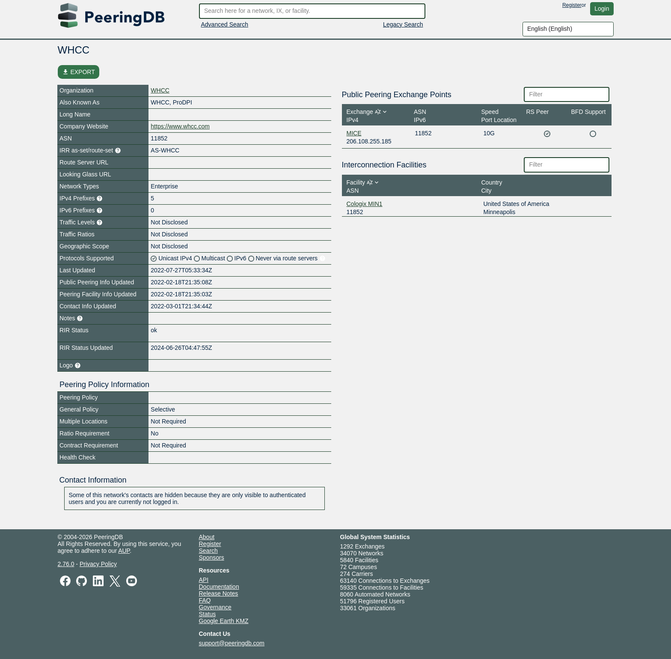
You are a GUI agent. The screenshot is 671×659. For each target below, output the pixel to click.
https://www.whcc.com (180, 126)
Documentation (219, 586)
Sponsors (211, 557)
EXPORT (78, 72)
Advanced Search (225, 24)
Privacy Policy (98, 564)
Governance (215, 607)
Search (208, 550)
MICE (354, 133)
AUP (124, 550)
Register (572, 5)
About (207, 537)
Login (601, 8)
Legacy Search (403, 24)
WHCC (160, 90)
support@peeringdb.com (232, 643)
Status (207, 614)
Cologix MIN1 (365, 203)
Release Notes (218, 593)
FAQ (205, 600)
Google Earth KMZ (224, 620)
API (204, 579)
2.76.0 (66, 564)
